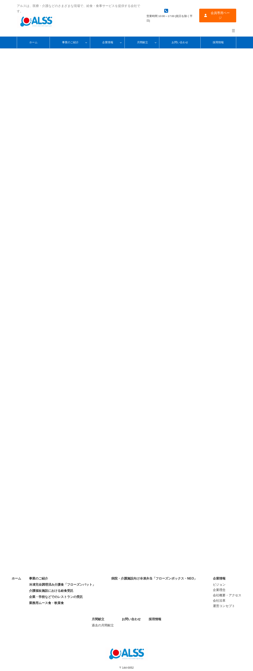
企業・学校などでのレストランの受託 (56, 596)
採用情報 (155, 619)
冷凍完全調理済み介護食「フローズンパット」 (62, 584)
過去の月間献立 (103, 625)
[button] (217, 15)
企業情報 (219, 578)
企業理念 (219, 590)
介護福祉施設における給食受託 (51, 590)
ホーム (16, 578)
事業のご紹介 (38, 578)
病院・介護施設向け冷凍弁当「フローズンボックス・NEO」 (154, 578)
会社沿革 (219, 600)
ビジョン (219, 584)
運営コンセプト (224, 606)
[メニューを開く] (233, 30)
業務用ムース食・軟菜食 (46, 603)
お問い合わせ (131, 619)
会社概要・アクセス (227, 595)
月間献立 (98, 619)
